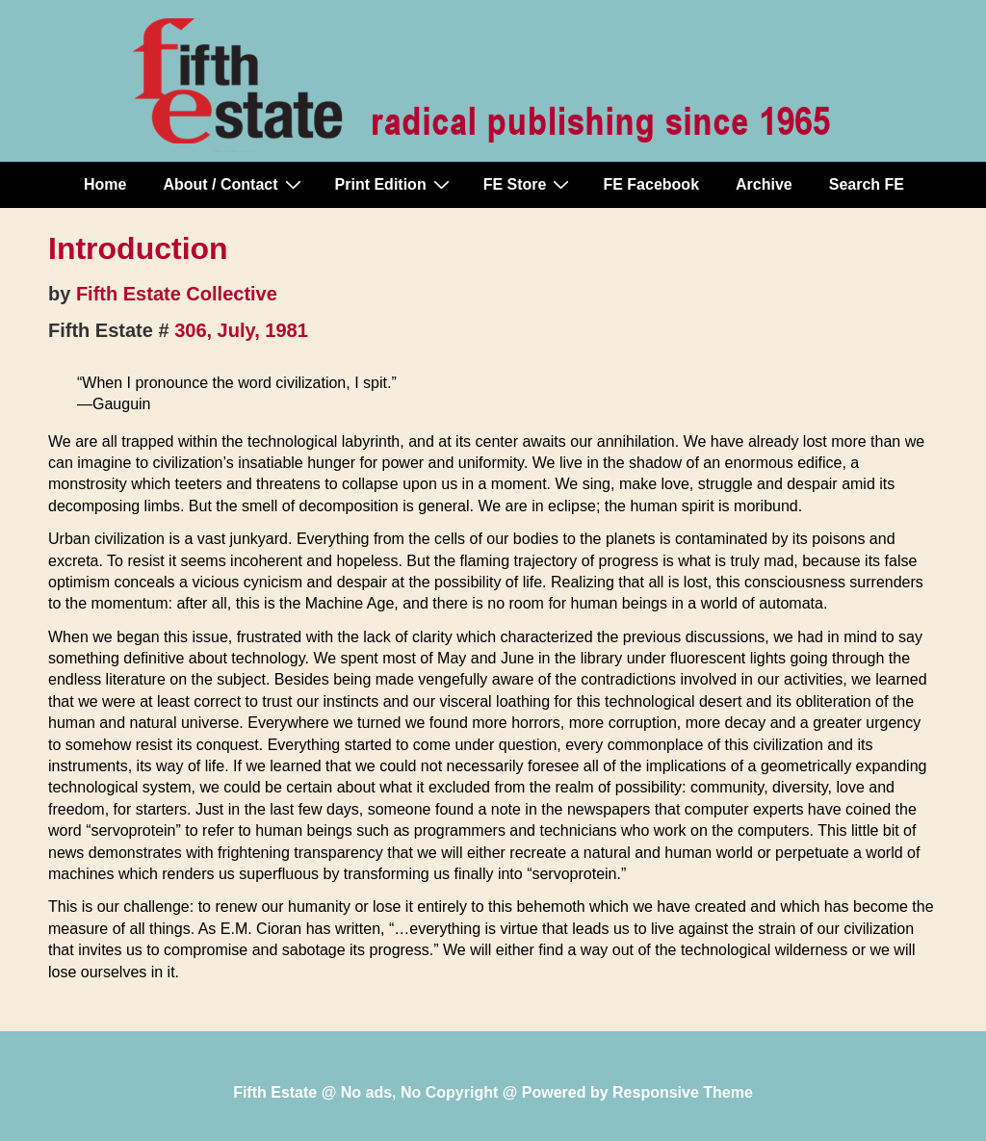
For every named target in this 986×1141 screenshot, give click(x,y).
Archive (764, 184)
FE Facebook (651, 184)
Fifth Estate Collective (176, 293)
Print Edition (394, 183)
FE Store (529, 183)
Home (105, 184)
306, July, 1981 (241, 330)
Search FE (866, 184)
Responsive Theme (682, 1092)
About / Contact (234, 183)
